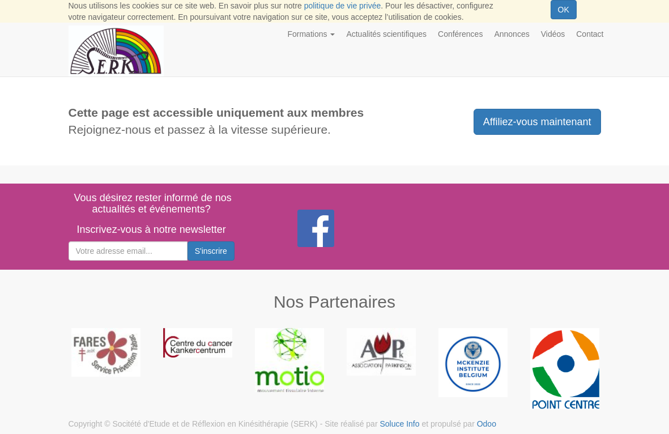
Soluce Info (399, 423)
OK (563, 9)
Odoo (486, 423)
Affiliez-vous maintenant (537, 121)
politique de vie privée (342, 5)
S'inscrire (211, 251)
